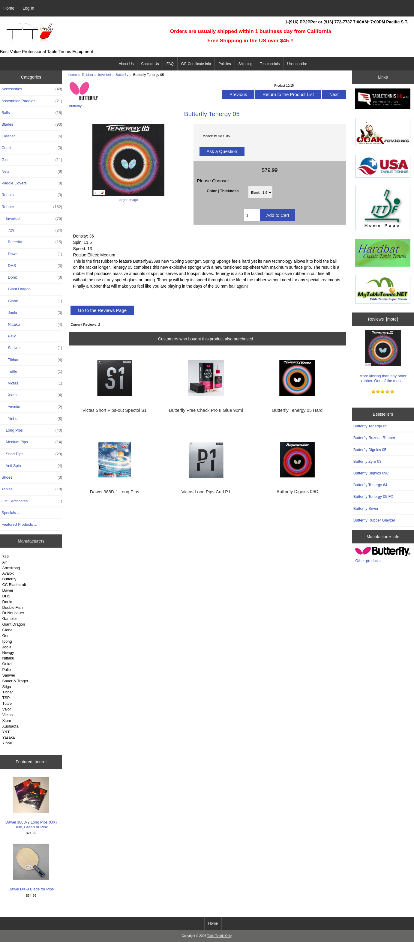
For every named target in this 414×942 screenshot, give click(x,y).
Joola (32, 312)
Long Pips (32, 430)
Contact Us (150, 64)
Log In (28, 8)
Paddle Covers (32, 183)
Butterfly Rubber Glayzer (374, 520)
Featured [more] (31, 761)
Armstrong (11, 568)
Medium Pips (32, 442)
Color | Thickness (222, 190)
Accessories (32, 89)
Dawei (32, 254)
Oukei (7, 664)
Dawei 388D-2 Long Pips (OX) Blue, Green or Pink (31, 803)
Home (8, 8)
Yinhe (32, 418)
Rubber (87, 74)
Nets (32, 171)
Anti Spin (32, 465)
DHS (32, 265)
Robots (32, 195)
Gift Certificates (32, 501)
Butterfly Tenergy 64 (370, 485)
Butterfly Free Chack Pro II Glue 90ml (206, 410)
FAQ (170, 64)
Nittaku (32, 324)
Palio (9, 336)
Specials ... (11, 512)
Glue (32, 159)
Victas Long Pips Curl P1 (206, 491)
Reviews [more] (383, 319)
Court (32, 147)
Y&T (6, 732)
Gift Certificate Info (196, 64)
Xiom (32, 395)
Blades (32, 124)
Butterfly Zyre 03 (367, 461)
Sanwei (32, 347)
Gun (6, 635)
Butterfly (9, 579)
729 (32, 230)
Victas (32, 383)
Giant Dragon (16, 289)
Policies (224, 64)
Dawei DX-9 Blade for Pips (31, 867)
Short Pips (32, 454)
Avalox (8, 573)
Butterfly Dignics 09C (297, 491)
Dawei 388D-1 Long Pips (114, 491)
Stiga (6, 686)
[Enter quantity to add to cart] (252, 215)
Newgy (8, 652)
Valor (6, 709)
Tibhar (32, 359)
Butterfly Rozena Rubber (374, 437)
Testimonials (270, 64)
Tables (32, 489)
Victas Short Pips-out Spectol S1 (114, 410)
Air (4, 562)
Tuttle (32, 371)
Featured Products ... (19, 524)
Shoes (32, 477)
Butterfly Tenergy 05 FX (373, 496)
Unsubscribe (297, 64)
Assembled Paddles (32, 101)
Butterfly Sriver (366, 508)
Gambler (9, 618)
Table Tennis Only (219, 936)
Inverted (104, 74)
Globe (32, 301)
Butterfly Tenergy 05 (370, 426)
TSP (6, 697)
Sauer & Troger (15, 681)
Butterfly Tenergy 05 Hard (297, 410)
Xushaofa (10, 726)
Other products (367, 560)
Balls (32, 112)
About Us (126, 64)
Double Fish (12, 607)
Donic (32, 277)
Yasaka (32, 407)
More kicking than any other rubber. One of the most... (382, 356)
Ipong (7, 641)
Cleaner (32, 136)
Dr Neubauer (13, 613)
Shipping (245, 64)
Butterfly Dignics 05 (369, 449)
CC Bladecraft (14, 584)
